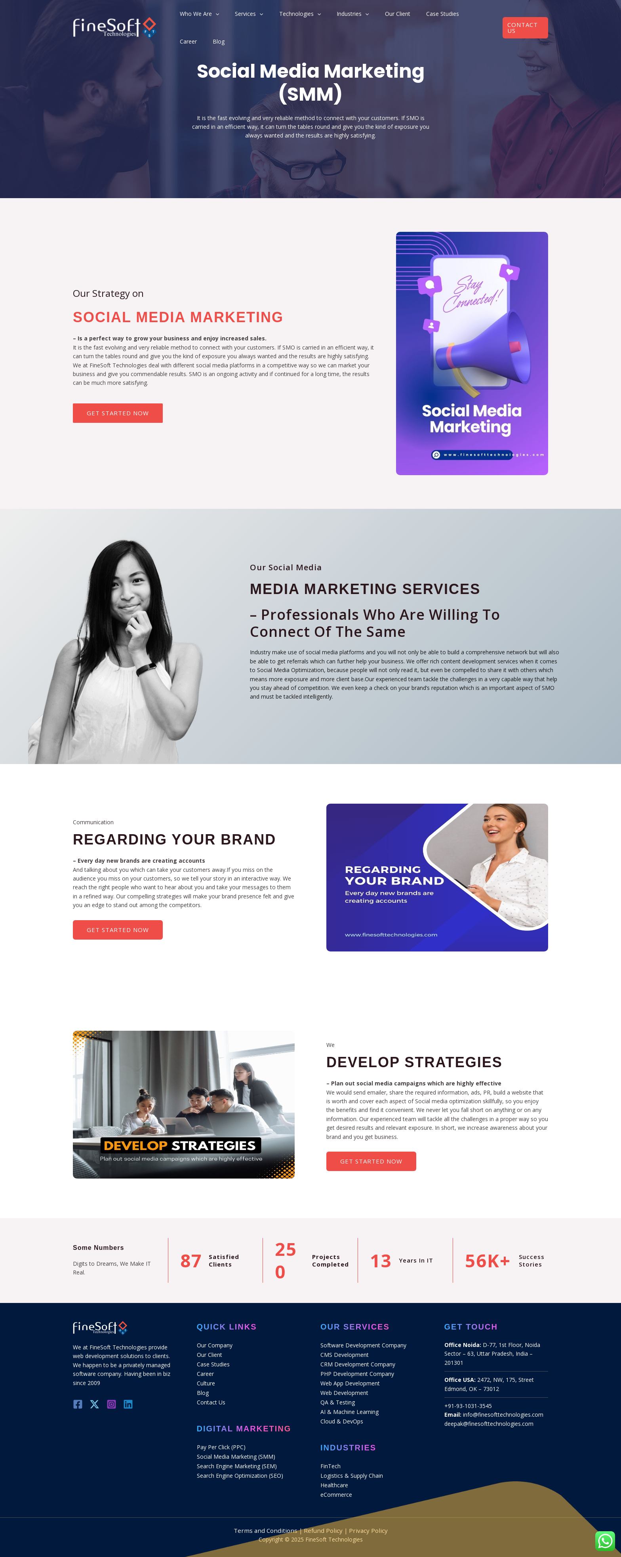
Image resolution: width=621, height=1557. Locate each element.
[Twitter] (97, 1404)
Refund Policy (321, 1521)
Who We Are (221, 17)
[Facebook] (78, 1404)
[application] (237, 17)
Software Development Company (363, 1345)
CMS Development (344, 1353)
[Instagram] (117, 1404)
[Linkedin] (136, 1404)
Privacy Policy (362, 1521)
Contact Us (211, 1398)
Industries (351, 17)
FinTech (330, 1460)
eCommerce (336, 1486)
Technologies (306, 17)
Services (263, 17)
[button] (523, 16)
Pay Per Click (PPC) (221, 1442)
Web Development (344, 1389)
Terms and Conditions (269, 1521)
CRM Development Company (357, 1362)
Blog (480, 16)
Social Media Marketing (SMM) (236, 1451)
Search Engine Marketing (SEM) (237, 1460)
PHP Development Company (357, 1371)
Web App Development (350, 1380)
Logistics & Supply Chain (351, 1469)
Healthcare (334, 1477)
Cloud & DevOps (341, 1415)
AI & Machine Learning (349, 1407)
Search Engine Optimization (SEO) (240, 1469)
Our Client (387, 16)
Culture (206, 1380)
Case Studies (424, 16)
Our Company (214, 1345)
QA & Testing (337, 1398)
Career (457, 16)
